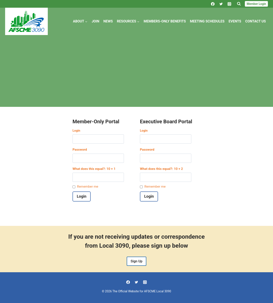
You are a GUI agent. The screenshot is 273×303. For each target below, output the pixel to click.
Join (95, 21)
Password (80, 150)
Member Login (256, 4)
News (108, 21)
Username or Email (103, 131)
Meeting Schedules (207, 21)
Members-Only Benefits (165, 21)
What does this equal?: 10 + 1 (94, 169)
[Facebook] (212, 3)
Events (235, 21)
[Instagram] (229, 3)
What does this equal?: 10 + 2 (161, 169)
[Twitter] (221, 3)
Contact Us (255, 21)
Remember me (87, 186)
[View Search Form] (239, 4)
